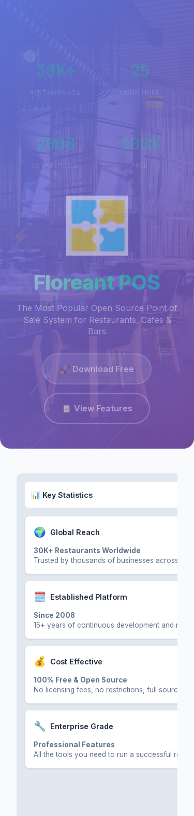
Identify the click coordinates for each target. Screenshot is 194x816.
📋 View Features (97, 410)
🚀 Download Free (97, 370)
